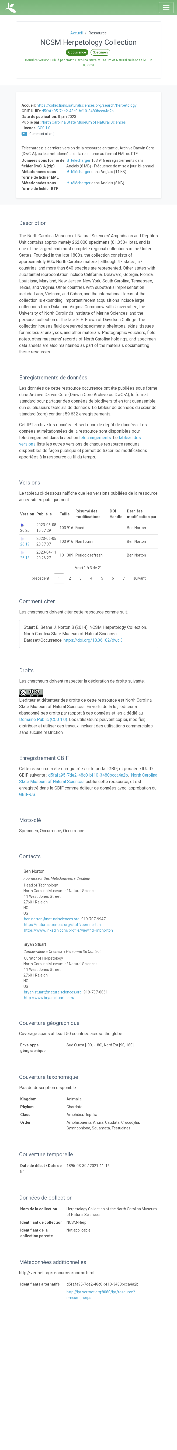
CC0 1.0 (43, 128)
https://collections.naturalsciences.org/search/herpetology (87, 105)
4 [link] (91, 578)
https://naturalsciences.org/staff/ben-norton (62, 925)
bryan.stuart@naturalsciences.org (53, 992)
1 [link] (59, 578)
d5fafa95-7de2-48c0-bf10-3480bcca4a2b (78, 111)
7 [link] (124, 578)
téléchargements (95, 437)
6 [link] (113, 578)
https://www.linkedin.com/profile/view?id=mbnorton (68, 930)
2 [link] (70, 578)
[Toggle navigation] (166, 7)
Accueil (76, 33)
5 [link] (102, 578)
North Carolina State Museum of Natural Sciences (83, 122)
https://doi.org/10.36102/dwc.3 (93, 640)
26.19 (25, 544)
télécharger (78, 160)
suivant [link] (139, 578)
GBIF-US (27, 794)
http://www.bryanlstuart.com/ (49, 998)
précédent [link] (40, 578)
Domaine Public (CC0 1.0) (43, 719)
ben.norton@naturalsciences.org (51, 919)
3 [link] (80, 578)
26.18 (25, 558)
